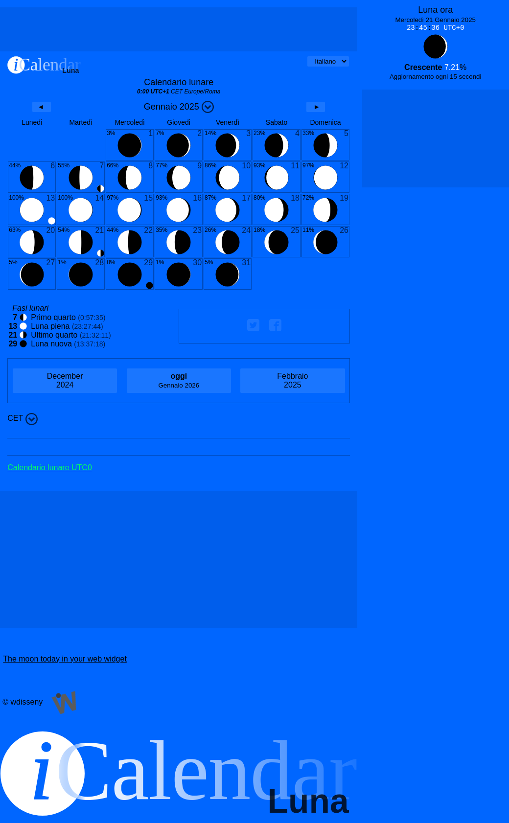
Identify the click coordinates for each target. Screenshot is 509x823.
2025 (292, 380)
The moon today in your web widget (65, 659)
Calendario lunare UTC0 (49, 467)
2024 (65, 380)
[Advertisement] (178, 29)
